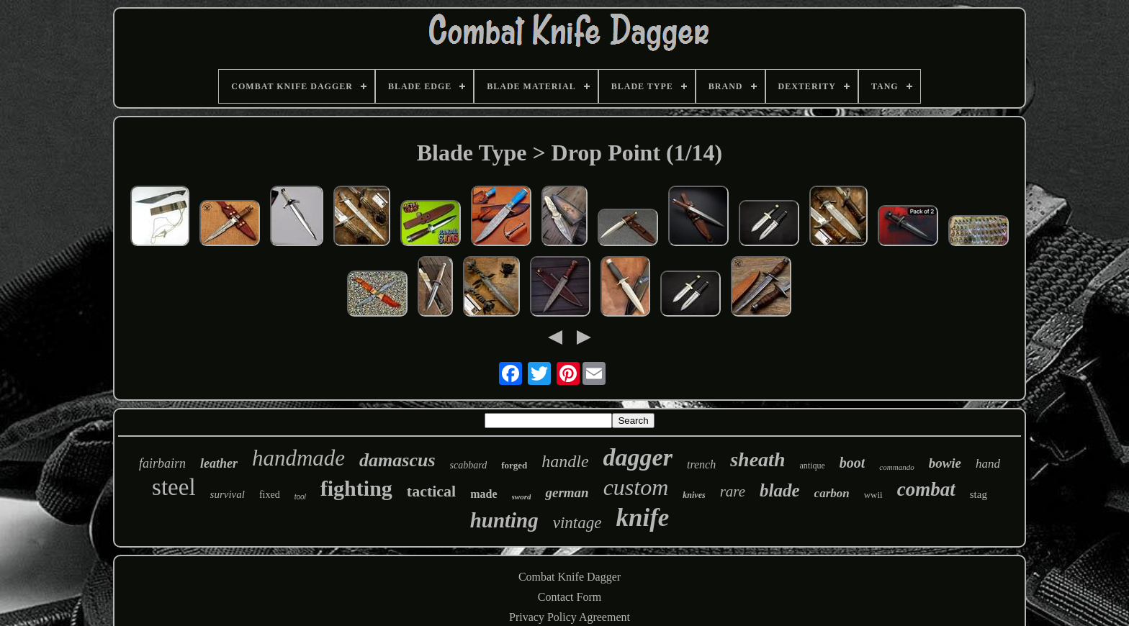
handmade (298, 458)
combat (926, 489)
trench (701, 464)
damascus (397, 460)
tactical (431, 491)
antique (811, 466)
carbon (832, 493)
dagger (638, 457)
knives (694, 495)
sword (521, 496)
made (483, 494)
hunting (504, 520)
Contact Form (569, 597)
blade (780, 490)
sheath (757, 459)
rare (732, 491)
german (566, 492)
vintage (577, 523)
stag (978, 494)
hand (988, 464)
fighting (356, 488)
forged (514, 465)
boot (852, 463)
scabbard (468, 465)
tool (300, 497)
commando (896, 467)
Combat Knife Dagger (569, 577)
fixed (269, 494)
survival (227, 494)
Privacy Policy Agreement (569, 617)
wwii (873, 494)
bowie (945, 463)
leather (219, 463)
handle (564, 461)
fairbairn (162, 463)
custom (636, 487)
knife (642, 518)
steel (173, 487)
